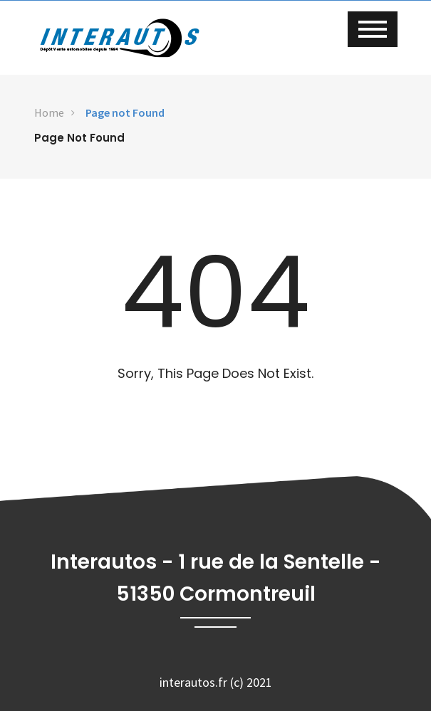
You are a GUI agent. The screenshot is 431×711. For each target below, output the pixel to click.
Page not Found (125, 112)
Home (49, 112)
